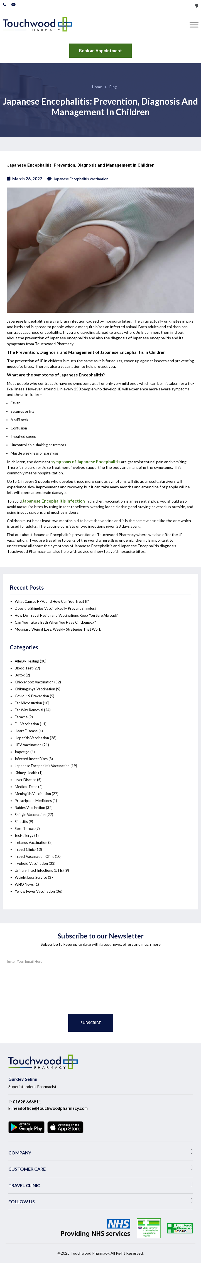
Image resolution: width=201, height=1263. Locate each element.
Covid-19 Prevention (32, 696)
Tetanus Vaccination (31, 842)
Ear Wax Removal (29, 710)
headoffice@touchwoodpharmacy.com (50, 1108)
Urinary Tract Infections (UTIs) (39, 870)
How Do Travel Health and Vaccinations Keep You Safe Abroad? (66, 615)
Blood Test (24, 668)
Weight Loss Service (31, 877)
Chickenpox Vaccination (34, 682)
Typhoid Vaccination (31, 863)
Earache (21, 717)
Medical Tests (26, 786)
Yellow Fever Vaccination (35, 891)
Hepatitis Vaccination (32, 738)
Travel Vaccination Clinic (34, 856)
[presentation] (45, 992)
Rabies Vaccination (30, 807)
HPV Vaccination (28, 745)
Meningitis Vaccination (33, 793)
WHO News (24, 884)
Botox (20, 675)
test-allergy (24, 835)
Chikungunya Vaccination (35, 689)
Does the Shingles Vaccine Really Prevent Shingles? (55, 608)
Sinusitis (21, 821)
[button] (100, 1152)
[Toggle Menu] (195, 24)
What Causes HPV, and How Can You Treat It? (52, 601)
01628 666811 (27, 1101)
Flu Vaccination (27, 724)
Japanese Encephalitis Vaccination (80, 179)
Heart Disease (26, 731)
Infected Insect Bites (31, 759)
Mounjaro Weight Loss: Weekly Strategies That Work (58, 629)
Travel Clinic (25, 849)
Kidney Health (26, 772)
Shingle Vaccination (30, 814)
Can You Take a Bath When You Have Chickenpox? (55, 622)
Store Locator (196, 6)
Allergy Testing (27, 661)
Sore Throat (25, 828)
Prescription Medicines (33, 800)
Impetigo (22, 752)
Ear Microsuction (28, 703)
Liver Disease (25, 779)
